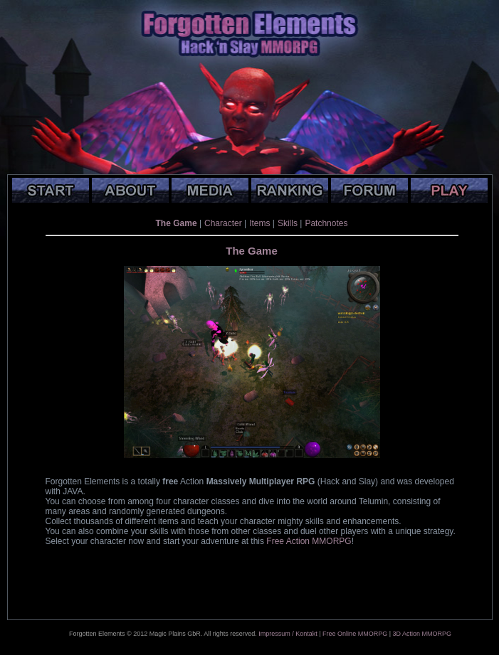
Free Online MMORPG (354, 633)
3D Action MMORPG (421, 633)
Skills (288, 223)
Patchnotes (326, 223)
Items (259, 223)
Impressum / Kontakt (287, 633)
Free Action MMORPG (308, 541)
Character (223, 223)
